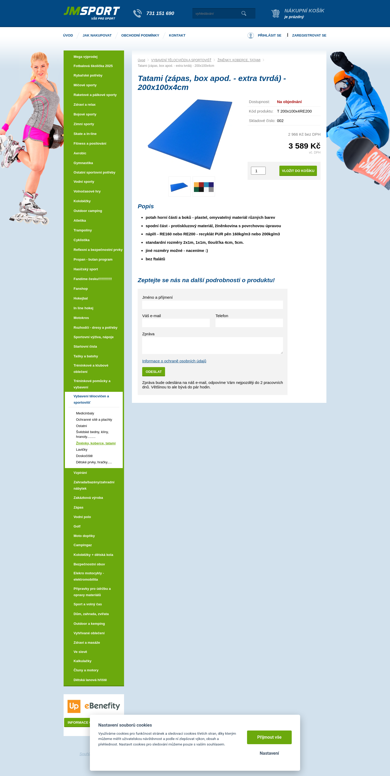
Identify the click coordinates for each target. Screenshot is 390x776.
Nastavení (269, 753)
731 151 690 (160, 13)
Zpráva (148, 334)
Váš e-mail (151, 315)
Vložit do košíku (298, 171)
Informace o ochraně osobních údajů (174, 361)
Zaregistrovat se (309, 35)
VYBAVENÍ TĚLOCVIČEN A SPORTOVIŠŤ (181, 60)
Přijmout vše (269, 737)
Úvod (141, 60)
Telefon (221, 315)
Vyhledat (243, 13)
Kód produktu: (261, 111)
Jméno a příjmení (157, 297)
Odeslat (154, 372)
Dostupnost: (259, 101)
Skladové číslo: (262, 120)
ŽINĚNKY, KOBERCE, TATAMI (238, 60)
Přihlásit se (269, 35)
